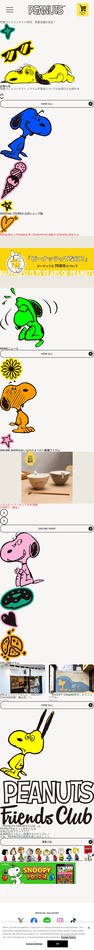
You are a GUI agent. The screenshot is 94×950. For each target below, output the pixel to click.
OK (57, 945)
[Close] (88, 928)
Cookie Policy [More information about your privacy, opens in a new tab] (68, 938)
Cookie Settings (34, 945)
